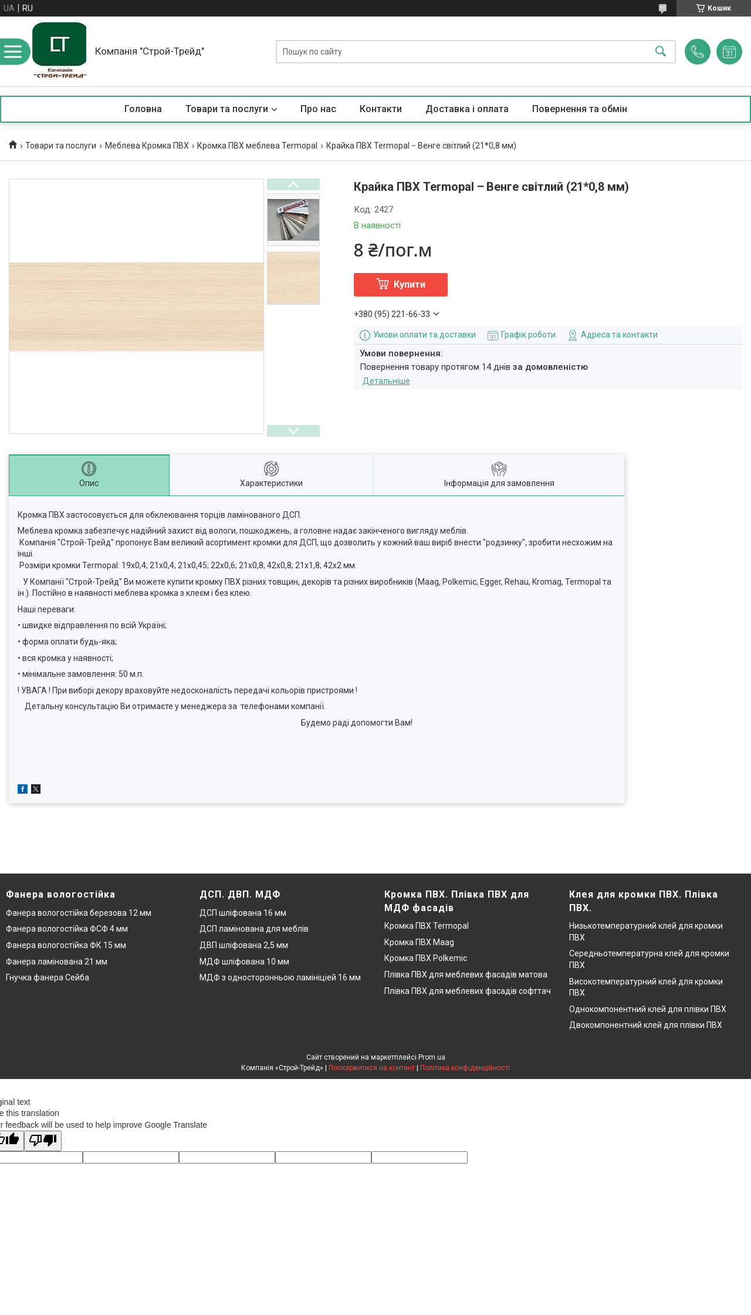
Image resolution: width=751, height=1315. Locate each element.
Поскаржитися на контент (372, 1068)
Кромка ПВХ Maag (419, 942)
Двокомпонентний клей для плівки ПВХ (645, 1025)
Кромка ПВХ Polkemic (425, 958)
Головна (143, 108)
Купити (409, 284)
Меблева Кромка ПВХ (147, 145)
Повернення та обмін (579, 108)
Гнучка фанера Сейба (47, 977)
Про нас (318, 108)
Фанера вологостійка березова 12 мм (78, 913)
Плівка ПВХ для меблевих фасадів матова (465, 974)
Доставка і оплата (467, 108)
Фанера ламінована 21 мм (56, 961)
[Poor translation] (43, 1141)
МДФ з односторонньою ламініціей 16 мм (280, 977)
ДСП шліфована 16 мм (242, 913)
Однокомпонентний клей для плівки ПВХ (647, 1009)
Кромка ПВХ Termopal (426, 925)
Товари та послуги (226, 108)
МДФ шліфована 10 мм (244, 961)
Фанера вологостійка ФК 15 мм (66, 945)
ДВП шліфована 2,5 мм (243, 945)
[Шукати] (661, 51)
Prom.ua (431, 1057)
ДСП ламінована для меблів (254, 928)
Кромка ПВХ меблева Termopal (257, 145)
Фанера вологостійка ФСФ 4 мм (67, 928)
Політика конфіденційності (465, 1068)
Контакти (381, 108)
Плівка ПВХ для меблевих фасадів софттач (467, 991)
